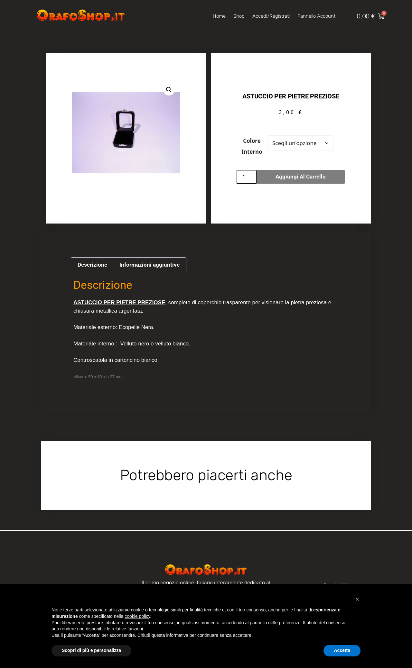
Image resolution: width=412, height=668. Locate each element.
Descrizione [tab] (92, 264)
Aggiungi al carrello (301, 176)
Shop (239, 16)
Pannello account (316, 16)
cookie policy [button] (137, 616)
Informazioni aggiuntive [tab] (149, 264)
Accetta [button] (342, 650)
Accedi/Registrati (271, 16)
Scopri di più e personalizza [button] (91, 650)
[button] (169, 90)
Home (219, 16)
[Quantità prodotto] (247, 177)
